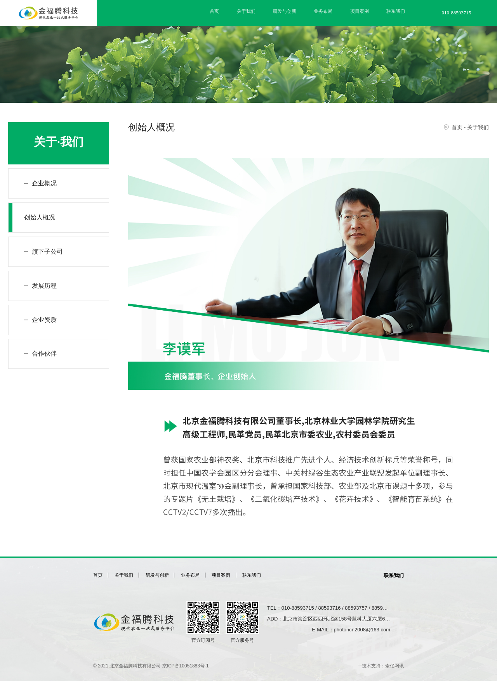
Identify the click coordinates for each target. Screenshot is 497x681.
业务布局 (323, 11)
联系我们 (395, 11)
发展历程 (44, 285)
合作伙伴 (44, 354)
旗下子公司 (47, 251)
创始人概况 (39, 217)
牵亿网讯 (394, 666)
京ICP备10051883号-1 (185, 666)
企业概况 (44, 183)
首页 (214, 11)
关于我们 (246, 11)
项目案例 (359, 11)
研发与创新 (284, 11)
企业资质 (44, 319)
